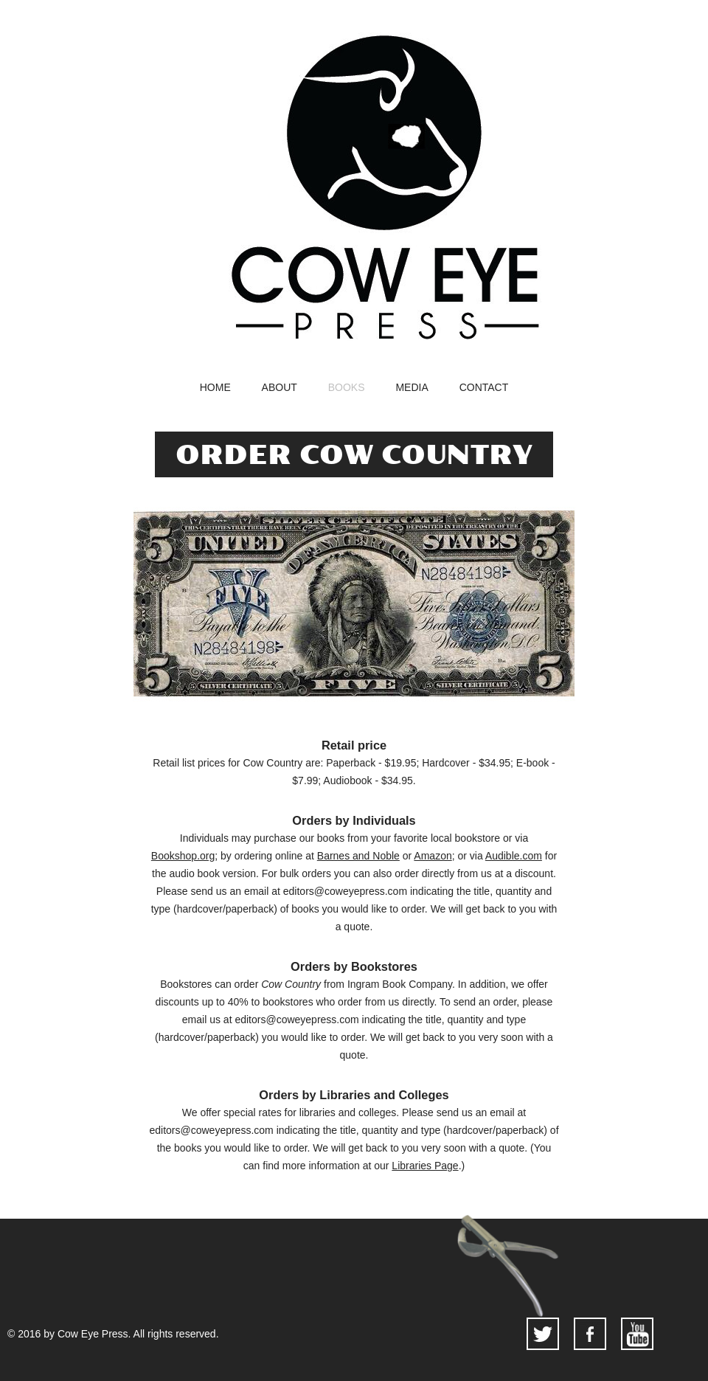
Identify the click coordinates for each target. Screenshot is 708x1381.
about (279, 387)
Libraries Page (425, 1165)
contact (484, 387)
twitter (543, 1334)
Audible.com (513, 856)
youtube (637, 1334)
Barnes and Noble (358, 856)
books (346, 387)
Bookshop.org (183, 856)
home (215, 387)
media (411, 387)
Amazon (432, 856)
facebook (590, 1334)
